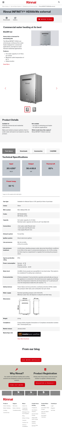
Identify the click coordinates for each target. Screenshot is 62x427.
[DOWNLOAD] (44, 392)
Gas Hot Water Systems (16, 6)
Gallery (15, 20)
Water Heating (5, 6)
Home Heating (6, 405)
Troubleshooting (17, 410)
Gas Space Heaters (34, 410)
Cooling (5, 410)
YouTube (53, 410)
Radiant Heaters (34, 422)
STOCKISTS (18, 394)
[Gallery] (15, 18)
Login (52, 405)
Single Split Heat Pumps (35, 418)
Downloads (6, 20)
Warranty (15, 405)
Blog (23, 415)
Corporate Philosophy (25, 408)
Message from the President (25, 412)
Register (53, 408)
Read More (6, 64)
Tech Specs (9, 151)
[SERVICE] (31, 392)
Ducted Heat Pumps (35, 414)
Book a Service (16, 408)
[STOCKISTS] (18, 392)
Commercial (6, 412)
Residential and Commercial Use (30, 6)
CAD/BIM (53, 151)
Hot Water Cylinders (43, 416)
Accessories (38, 151)
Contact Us (25, 422)
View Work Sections (23, 339)
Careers (24, 420)
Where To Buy (25, 418)
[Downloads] (7, 18)
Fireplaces (34, 407)
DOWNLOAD (44, 394)
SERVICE (31, 394)
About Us (24, 405)
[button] (5, 88)
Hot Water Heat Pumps (45, 408)
